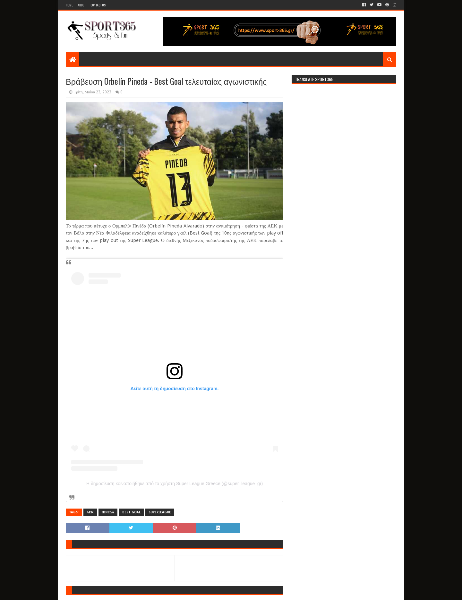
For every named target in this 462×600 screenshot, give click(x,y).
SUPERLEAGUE (160, 512)
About (82, 5)
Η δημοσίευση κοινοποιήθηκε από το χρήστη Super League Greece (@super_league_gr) (174, 483)
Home (69, 5)
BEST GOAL (131, 512)
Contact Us (98, 5)
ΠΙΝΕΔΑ (108, 512)
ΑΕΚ (90, 512)
